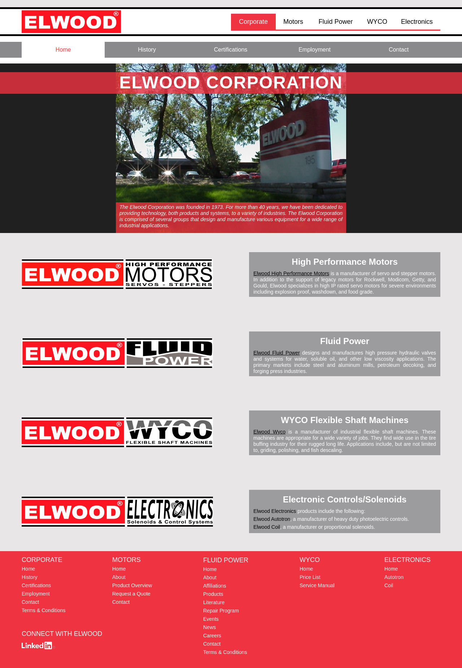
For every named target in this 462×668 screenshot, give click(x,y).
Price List (310, 577)
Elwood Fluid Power (276, 353)
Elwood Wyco (269, 432)
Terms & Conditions (225, 652)
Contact (212, 644)
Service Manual (317, 585)
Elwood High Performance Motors (291, 273)
